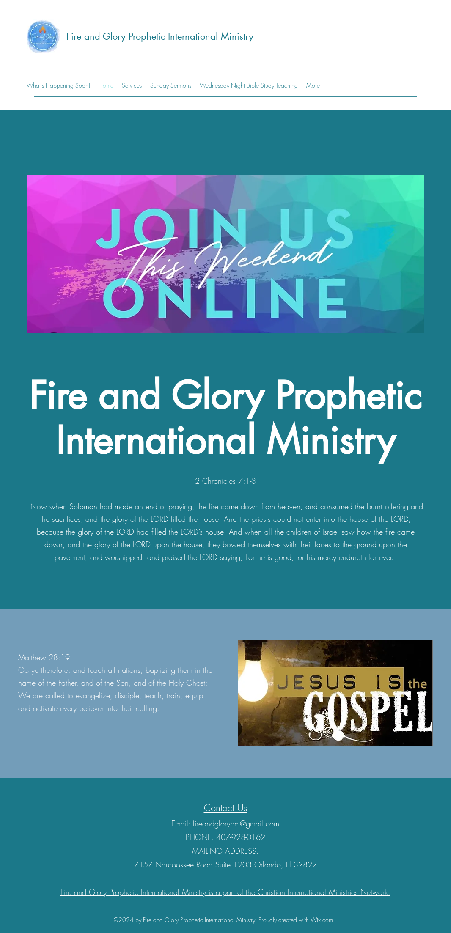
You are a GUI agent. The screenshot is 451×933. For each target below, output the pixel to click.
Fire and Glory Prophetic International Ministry (159, 36)
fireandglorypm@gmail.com (236, 823)
